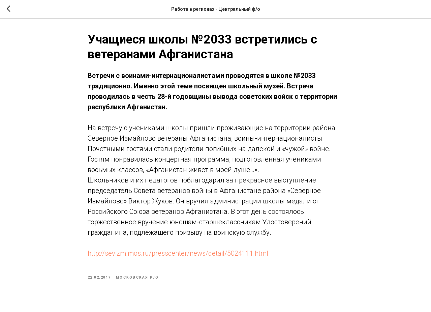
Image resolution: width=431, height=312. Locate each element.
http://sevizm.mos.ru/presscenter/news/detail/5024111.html (178, 253)
